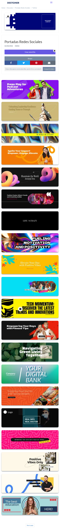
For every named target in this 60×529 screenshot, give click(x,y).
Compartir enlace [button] (49, 69)
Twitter (34, 8)
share (30, 58)
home (3, 8)
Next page (30, 525)
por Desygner (9, 46)
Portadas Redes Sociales (22, 8)
